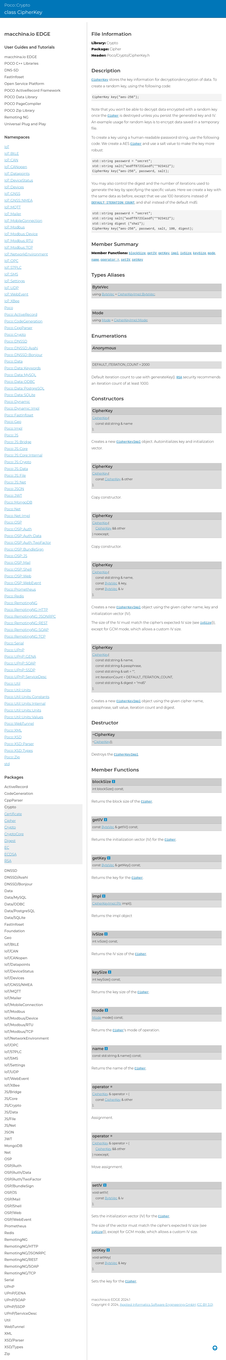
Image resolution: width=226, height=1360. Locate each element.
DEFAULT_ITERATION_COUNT (113, 203)
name (95, 260)
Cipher (113, 116)
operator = (110, 260)
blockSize (137, 253)
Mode (97, 313)
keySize (199, 253)
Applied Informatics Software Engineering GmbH (158, 1305)
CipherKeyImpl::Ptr (106, 903)
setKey (137, 260)
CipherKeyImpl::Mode (130, 320)
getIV (152, 253)
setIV (125, 260)
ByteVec (100, 287)
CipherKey (99, 80)
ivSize (185, 253)
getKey (164, 253)
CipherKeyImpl (128, 442)
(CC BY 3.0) (205, 1305)
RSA (179, 377)
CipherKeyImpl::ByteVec (136, 294)
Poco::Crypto (17, 5)
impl (175, 253)
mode (211, 253)
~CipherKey (103, 734)
